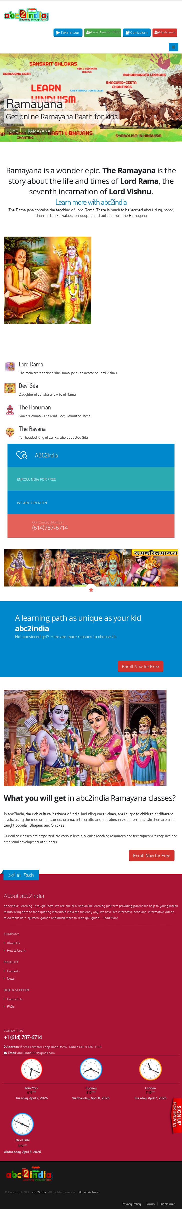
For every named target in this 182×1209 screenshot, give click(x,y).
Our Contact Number (48, 522)
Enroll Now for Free (36, 479)
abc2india (39, 1192)
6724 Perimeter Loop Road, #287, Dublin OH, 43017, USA (61, 1047)
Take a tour (68, 32)
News (11, 978)
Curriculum (137, 32)
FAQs (11, 1006)
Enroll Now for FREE (103, 32)
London (150, 1088)
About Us (13, 943)
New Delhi (23, 1140)
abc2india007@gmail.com (36, 1053)
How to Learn (16, 950)
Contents (13, 971)
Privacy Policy (131, 1204)
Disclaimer (167, 1204)
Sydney (91, 1088)
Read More (110, 918)
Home (12, 131)
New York (31, 1088)
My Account (165, 32)
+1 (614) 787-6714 (23, 1037)
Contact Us (14, 999)
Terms (150, 1204)
